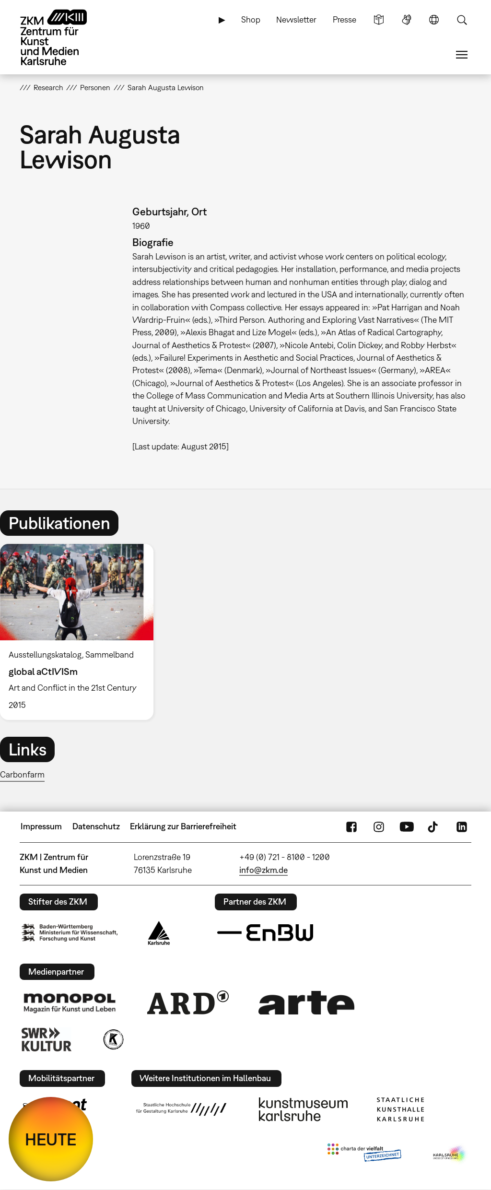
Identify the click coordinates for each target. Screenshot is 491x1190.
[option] (81, 631)
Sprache (434, 20)
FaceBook (351, 826)
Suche (461, 20)
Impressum (41, 826)
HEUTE (51, 1139)
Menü (461, 55)
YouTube (406, 826)
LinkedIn (461, 826)
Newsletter (296, 19)
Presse (344, 19)
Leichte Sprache (378, 20)
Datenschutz (96, 826)
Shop (250, 19)
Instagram (378, 826)
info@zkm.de (263, 870)
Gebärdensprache (406, 20)
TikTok (434, 826)
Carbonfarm (22, 774)
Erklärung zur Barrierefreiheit (183, 826)
